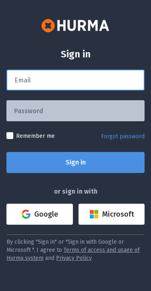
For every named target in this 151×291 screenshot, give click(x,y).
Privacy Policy (74, 258)
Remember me (35, 136)
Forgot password (123, 136)
